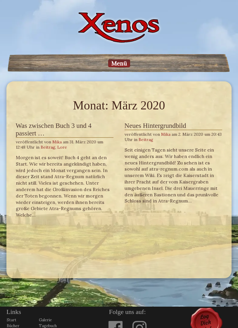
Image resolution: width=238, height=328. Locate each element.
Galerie (45, 319)
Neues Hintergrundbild (155, 125)
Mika (57, 142)
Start (11, 319)
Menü (119, 63)
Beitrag (48, 147)
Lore (62, 147)
